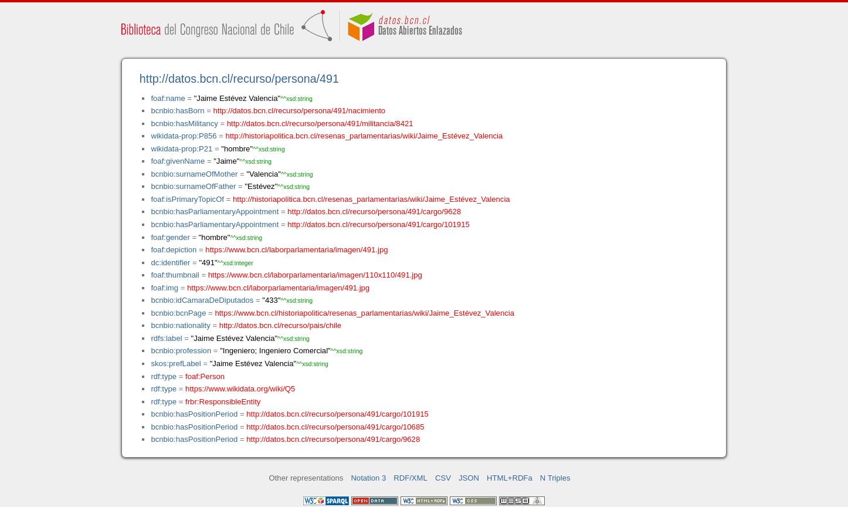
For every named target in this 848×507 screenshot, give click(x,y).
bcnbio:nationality (180, 325)
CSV (443, 478)
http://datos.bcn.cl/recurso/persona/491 (239, 78)
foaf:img (164, 287)
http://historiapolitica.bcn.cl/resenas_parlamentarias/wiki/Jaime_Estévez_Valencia (364, 135)
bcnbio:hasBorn (177, 110)
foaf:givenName (178, 161)
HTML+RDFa (509, 478)
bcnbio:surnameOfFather (193, 186)
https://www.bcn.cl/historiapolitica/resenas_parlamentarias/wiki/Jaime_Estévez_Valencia (364, 313)
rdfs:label (166, 338)
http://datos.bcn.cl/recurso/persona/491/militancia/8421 (320, 123)
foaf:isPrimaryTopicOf (187, 199)
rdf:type (164, 376)
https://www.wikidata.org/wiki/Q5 (240, 388)
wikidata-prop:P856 (183, 135)
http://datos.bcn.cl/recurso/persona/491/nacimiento (299, 110)
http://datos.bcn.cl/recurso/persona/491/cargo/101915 (378, 224)
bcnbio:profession (181, 350)
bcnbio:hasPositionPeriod (194, 414)
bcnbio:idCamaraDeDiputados (202, 300)
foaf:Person (205, 376)
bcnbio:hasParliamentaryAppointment (215, 211)
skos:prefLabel (176, 363)
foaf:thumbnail (175, 275)
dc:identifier (170, 262)
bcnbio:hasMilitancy (184, 123)
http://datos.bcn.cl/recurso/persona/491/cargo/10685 (335, 426)
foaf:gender (170, 237)
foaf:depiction (173, 249)
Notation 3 (368, 478)
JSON (469, 478)
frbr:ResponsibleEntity (222, 401)
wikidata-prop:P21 (181, 148)
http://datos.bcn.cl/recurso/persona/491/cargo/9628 (374, 211)
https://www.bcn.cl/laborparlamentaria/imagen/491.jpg (296, 249)
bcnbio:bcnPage (178, 313)
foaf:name (168, 98)
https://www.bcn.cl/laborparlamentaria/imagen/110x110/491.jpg (315, 275)
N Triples (555, 478)
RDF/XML (411, 478)
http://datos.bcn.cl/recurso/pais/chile (280, 325)
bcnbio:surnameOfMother (194, 174)
